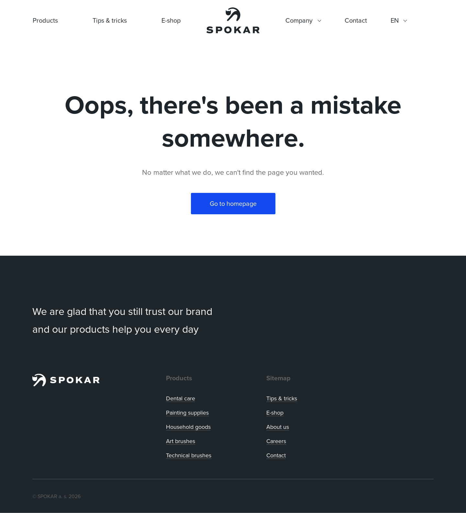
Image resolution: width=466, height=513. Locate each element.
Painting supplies (187, 412)
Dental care (180, 398)
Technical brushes (188, 455)
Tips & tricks (110, 20)
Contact (276, 455)
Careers (276, 441)
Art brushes (180, 441)
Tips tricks (281, 398)
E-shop (171, 20)
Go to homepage (233, 203)
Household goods (188, 427)
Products (45, 20)
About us (277, 427)
